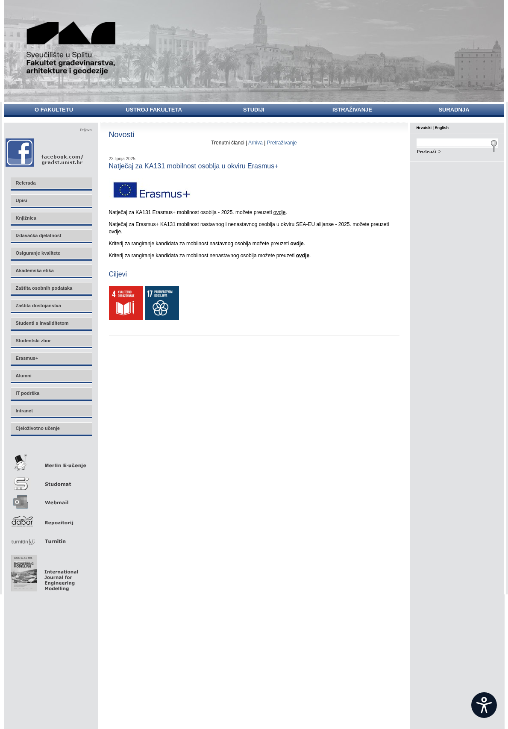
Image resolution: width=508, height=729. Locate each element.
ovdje (279, 212)
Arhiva (255, 143)
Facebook (45, 152)
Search (457, 150)
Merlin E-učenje (51, 460)
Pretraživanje (282, 143)
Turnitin (51, 537)
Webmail (51, 499)
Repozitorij (51, 518)
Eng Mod (43, 570)
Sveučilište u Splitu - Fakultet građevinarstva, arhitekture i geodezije (71, 48)
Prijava (86, 130)
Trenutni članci (227, 143)
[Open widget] (484, 705)
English (442, 128)
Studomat (51, 480)
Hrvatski (424, 128)
